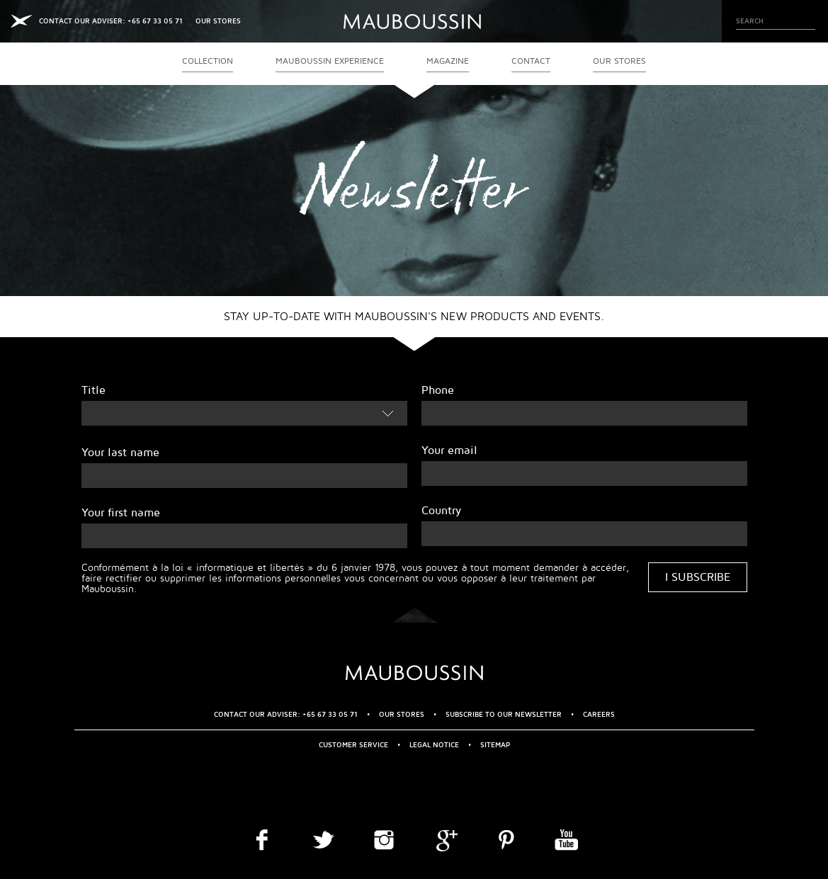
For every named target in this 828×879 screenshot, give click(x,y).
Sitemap (495, 745)
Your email (449, 450)
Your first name (120, 512)
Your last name (120, 452)
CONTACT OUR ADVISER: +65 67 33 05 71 (111, 21)
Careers (599, 714)
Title (93, 390)
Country (441, 510)
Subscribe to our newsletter (504, 714)
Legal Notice (434, 745)
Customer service (353, 745)
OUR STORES (218, 21)
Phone (437, 390)
